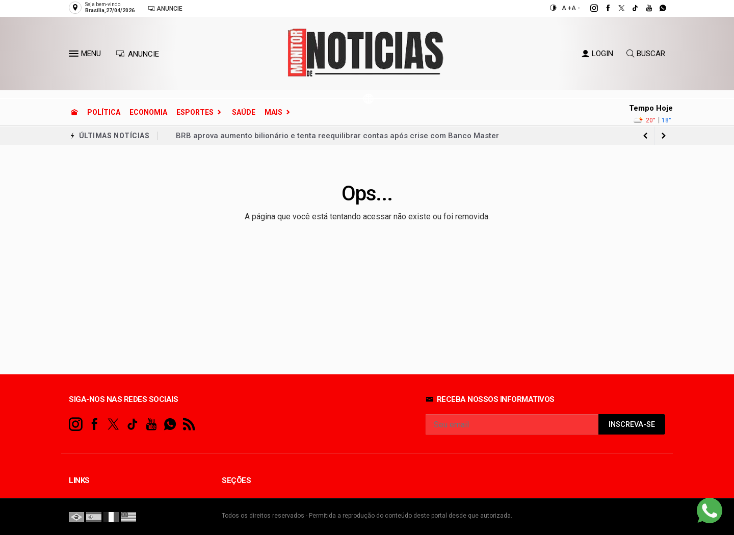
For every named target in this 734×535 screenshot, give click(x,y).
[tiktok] (629, 8)
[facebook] (602, 8)
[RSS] (189, 424)
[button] (75, 55)
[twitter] (616, 8)
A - (575, 8)
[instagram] (588, 8)
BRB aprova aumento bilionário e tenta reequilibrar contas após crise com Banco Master (337, 135)
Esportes (195, 112)
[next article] (645, 135)
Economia (148, 112)
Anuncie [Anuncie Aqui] (165, 8)
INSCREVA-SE (632, 424)
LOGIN (597, 53)
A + (566, 8)
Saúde (243, 112)
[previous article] (663, 135)
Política (103, 112)
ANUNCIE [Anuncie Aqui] (137, 54)
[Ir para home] (74, 112)
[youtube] (643, 8)
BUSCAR (645, 53)
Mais (273, 112)
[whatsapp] (657, 8)
